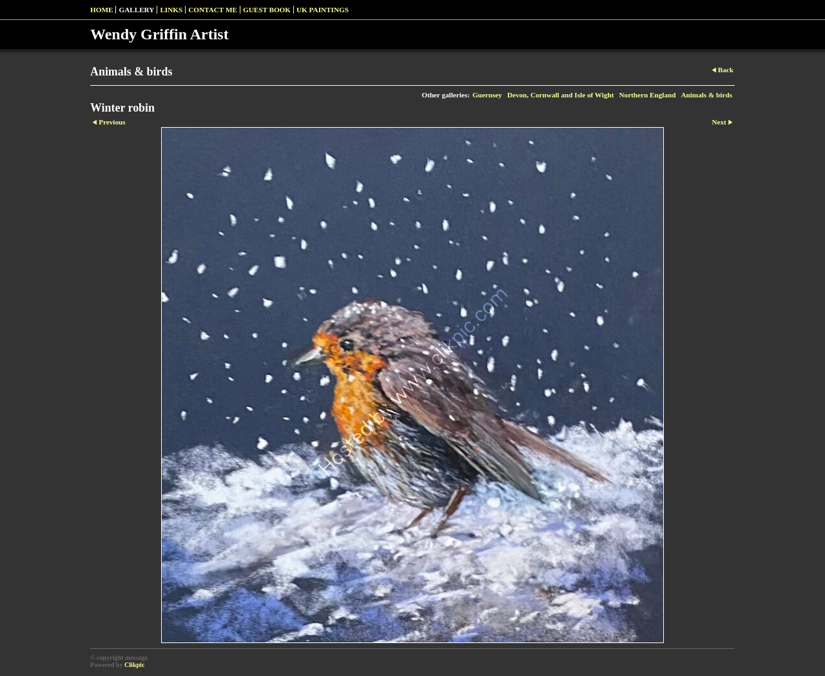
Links (171, 10)
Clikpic (134, 664)
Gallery (136, 10)
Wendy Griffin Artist (159, 34)
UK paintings (322, 10)
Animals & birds (706, 95)
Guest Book (267, 10)
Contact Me (212, 10)
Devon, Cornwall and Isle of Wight (560, 95)
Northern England (647, 95)
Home (101, 10)
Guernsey (487, 95)
